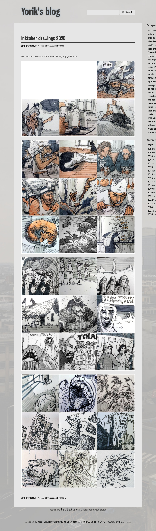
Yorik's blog (40, 11)
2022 (150, 199)
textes (151, 114)
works (151, 132)
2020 (150, 192)
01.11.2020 (49, 46)
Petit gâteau (70, 509)
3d (149, 30)
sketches (60, 46)
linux (150, 70)
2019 (150, 188)
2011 (150, 159)
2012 (150, 163)
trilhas (151, 117)
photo (151, 88)
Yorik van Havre (46, 521)
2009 (150, 152)
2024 (150, 207)
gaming (152, 56)
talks (150, 107)
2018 (150, 185)
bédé (150, 45)
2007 (150, 145)
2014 (150, 170)
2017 (150, 181)
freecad (152, 52)
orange (151, 85)
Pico (121, 521)
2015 (150, 174)
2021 (150, 196)
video (151, 125)
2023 (150, 203)
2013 (150, 167)
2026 (150, 214)
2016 (150, 178)
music (151, 74)
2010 (150, 156)
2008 (150, 148)
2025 (150, 210)
